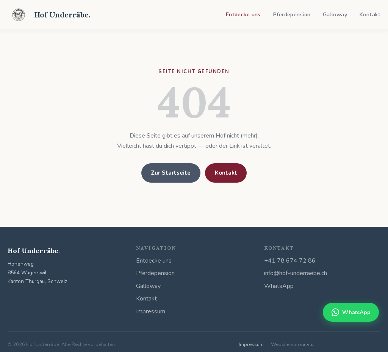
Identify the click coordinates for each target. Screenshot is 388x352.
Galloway (335, 14)
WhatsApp (279, 286)
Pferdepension (292, 14)
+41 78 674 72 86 (290, 261)
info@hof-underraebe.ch (295, 273)
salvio (307, 344)
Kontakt (369, 14)
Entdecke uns (243, 14)
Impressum (150, 311)
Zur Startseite (171, 173)
